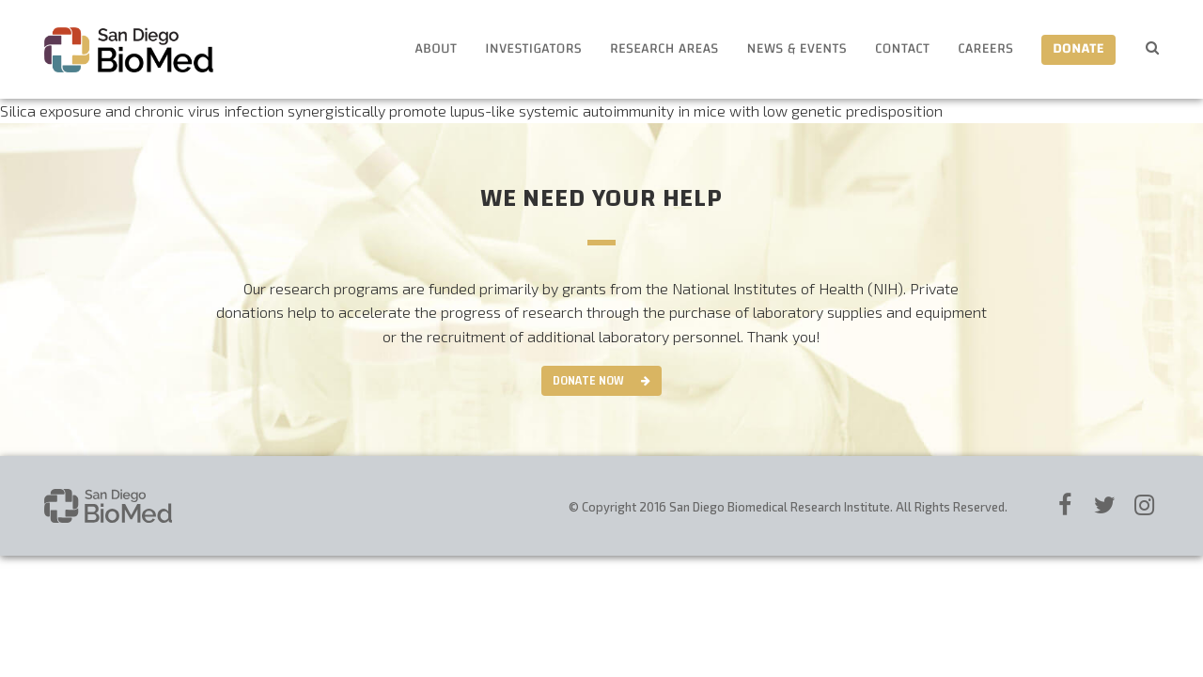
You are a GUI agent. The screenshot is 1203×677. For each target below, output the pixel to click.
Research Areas (664, 49)
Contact (902, 49)
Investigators (533, 49)
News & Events (797, 49)
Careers (985, 49)
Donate (1078, 49)
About (435, 49)
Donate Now (588, 381)
